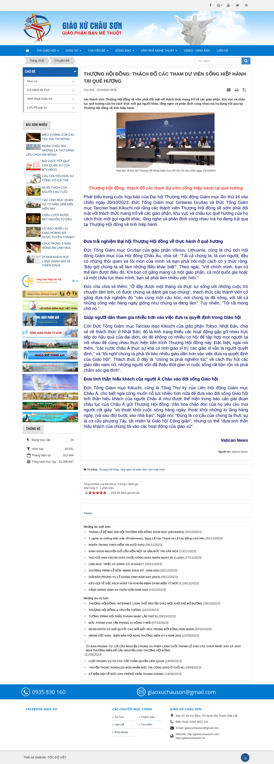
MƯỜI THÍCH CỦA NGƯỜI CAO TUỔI (54, 190)
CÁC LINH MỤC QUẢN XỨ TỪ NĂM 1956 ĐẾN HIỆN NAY (57, 204)
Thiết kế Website (35, 757)
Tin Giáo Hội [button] (48, 52)
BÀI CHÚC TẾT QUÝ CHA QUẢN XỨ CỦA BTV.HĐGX (56, 165)
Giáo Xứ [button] (73, 52)
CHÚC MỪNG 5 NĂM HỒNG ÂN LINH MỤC (56, 245)
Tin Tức (119, 717)
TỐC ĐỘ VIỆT (57, 757)
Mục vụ (32, 81)
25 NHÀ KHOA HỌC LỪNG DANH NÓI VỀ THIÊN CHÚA (56, 261)
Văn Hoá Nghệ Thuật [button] (159, 52)
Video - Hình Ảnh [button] (197, 50)
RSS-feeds (121, 732)
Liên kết (119, 724)
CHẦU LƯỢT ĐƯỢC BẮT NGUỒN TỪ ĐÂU (57, 217)
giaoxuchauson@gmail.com (182, 691)
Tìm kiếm (146, 724)
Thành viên (148, 717)
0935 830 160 (49, 691)
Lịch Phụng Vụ (37, 107)
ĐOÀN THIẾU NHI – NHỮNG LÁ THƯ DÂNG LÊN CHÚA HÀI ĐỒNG (50, 150)
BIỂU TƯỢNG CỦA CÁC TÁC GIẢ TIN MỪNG (58, 137)
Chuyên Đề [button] (98, 52)
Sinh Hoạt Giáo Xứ (39, 98)
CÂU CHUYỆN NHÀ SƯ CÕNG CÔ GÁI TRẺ (58, 178)
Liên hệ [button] (222, 50)
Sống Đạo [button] (124, 52)
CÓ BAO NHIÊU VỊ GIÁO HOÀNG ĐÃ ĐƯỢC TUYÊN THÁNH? (58, 233)
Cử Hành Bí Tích (38, 90)
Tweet (88, 513)
